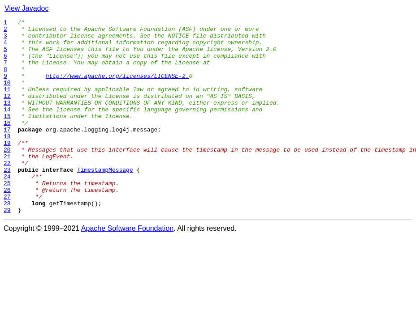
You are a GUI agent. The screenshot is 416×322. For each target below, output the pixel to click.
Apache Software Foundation (127, 267)
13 (7, 120)
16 (7, 144)
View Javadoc (26, 8)
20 (7, 176)
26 (7, 224)
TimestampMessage (105, 200)
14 (7, 128)
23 (7, 200)
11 (7, 104)
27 (7, 233)
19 (7, 168)
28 (7, 241)
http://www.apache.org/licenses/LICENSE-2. (117, 88)
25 (7, 216)
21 (7, 184)
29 (7, 249)
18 (7, 160)
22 (7, 192)
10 (7, 96)
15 (7, 136)
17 (7, 152)
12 (7, 112)
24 (7, 208)
